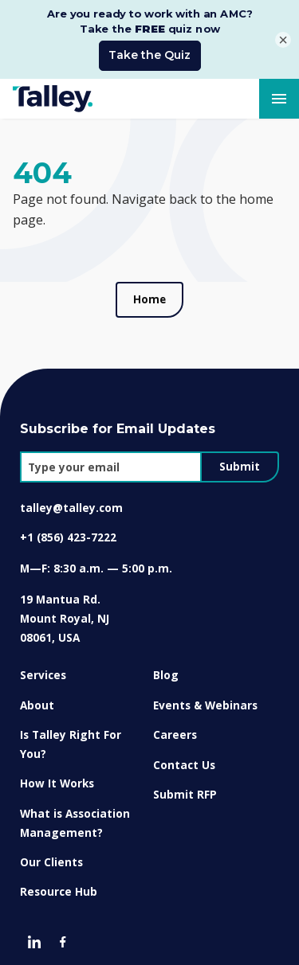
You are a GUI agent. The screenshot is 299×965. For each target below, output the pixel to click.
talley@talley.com (71, 499)
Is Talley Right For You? (70, 736)
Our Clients (51, 853)
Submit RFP (185, 786)
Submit (239, 458)
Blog (166, 666)
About (37, 697)
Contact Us (184, 756)
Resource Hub (58, 883)
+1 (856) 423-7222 (68, 529)
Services (43, 666)
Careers (175, 726)
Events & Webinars (205, 697)
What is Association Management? (75, 815)
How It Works (57, 775)
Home (149, 291)
